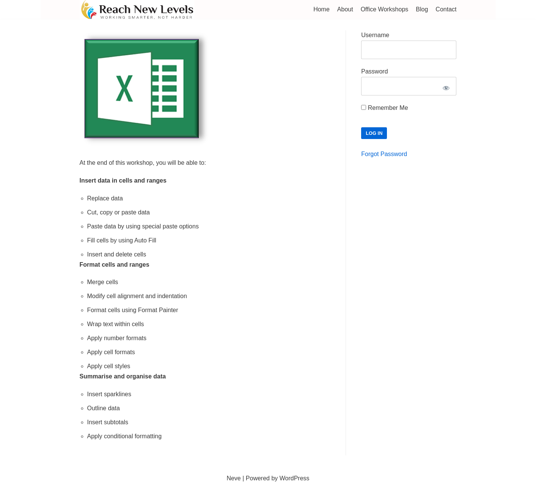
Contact (445, 9)
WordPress (295, 478)
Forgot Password (384, 154)
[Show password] (446, 88)
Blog (422, 9)
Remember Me (384, 108)
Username (375, 35)
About (345, 9)
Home (321, 9)
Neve (233, 478)
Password (374, 71)
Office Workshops (385, 9)
